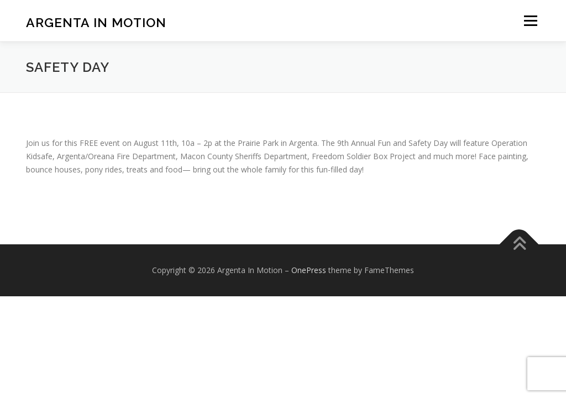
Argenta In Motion (96, 22)
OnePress (308, 270)
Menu (530, 20)
